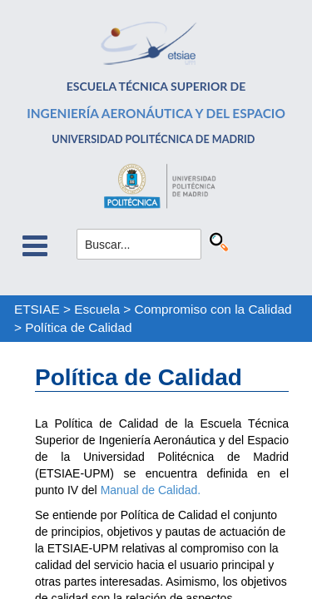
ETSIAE (37, 309)
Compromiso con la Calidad (213, 309)
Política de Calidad (78, 327)
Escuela (97, 309)
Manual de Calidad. (153, 490)
